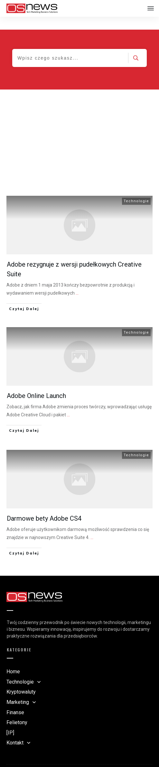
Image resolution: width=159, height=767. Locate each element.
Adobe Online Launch (36, 383)
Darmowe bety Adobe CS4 (44, 505)
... (77, 280)
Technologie (136, 188)
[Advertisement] (79, 125)
